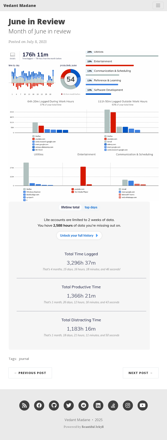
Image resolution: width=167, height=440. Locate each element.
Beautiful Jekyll (93, 427)
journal (24, 358)
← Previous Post (30, 373)
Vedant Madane (19, 5)
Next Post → (141, 373)
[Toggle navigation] (158, 5)
